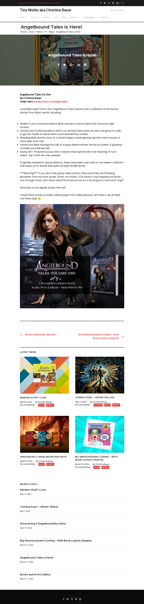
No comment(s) (27, 405)
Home (24, 32)
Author (98, 405)
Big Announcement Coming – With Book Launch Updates (99, 336)
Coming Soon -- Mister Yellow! (95, 397)
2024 (31, 32)
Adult (46, 17)
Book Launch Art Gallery (40, 334)
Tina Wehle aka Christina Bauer (46, 10)
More (104, 17)
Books (50, 405)
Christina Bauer (45, 402)
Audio (73, 17)
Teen (22, 17)
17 (46, 32)
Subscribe (118, 10)
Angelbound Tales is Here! (36, 557)
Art (56, 17)
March (39, 32)
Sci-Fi (34, 17)
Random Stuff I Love (33, 397)
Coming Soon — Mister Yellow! (39, 506)
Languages (89, 17)
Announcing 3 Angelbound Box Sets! (43, 456)
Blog (64, 17)
